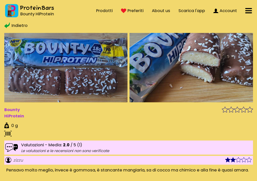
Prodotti (104, 11)
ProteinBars (37, 8)
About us (161, 11)
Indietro (16, 25)
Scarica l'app (191, 11)
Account (225, 11)
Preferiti (132, 11)
